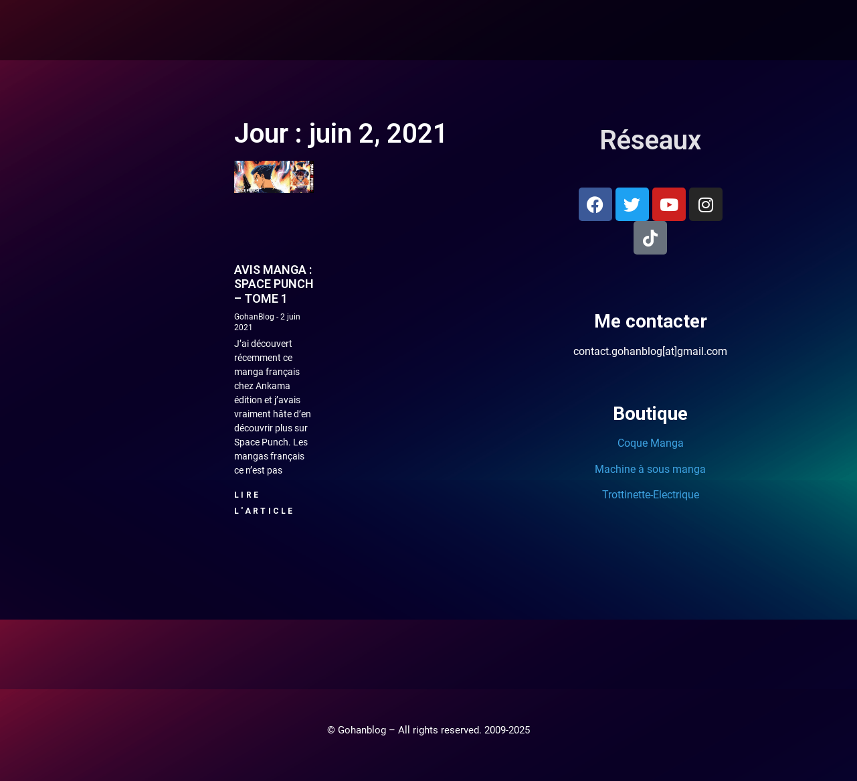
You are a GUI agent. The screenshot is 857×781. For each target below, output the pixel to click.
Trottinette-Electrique (650, 494)
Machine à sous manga (650, 469)
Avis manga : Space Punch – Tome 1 (274, 284)
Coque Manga (650, 443)
